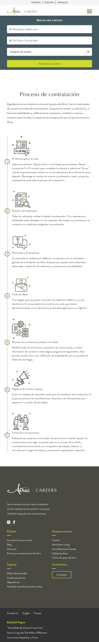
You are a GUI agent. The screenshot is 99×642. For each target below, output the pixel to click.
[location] (49, 40)
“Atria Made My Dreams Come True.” (25, 628)
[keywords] (49, 29)
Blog (9, 544)
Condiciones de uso (16, 578)
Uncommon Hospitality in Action (22, 637)
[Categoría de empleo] (49, 52)
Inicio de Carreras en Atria (19, 540)
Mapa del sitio (13, 582)
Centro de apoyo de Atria (64, 558)
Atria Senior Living (61, 544)
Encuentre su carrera (49, 64)
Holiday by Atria (60, 553)
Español (36, 2)
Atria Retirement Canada (64, 549)
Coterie (56, 540)
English (49, 2)
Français (62, 2)
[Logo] (22, 11)
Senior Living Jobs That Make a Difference (27, 633)
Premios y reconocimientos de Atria (24, 553)
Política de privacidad (17, 573)
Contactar (61, 575)
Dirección (11, 549)
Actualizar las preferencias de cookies (24, 586)
